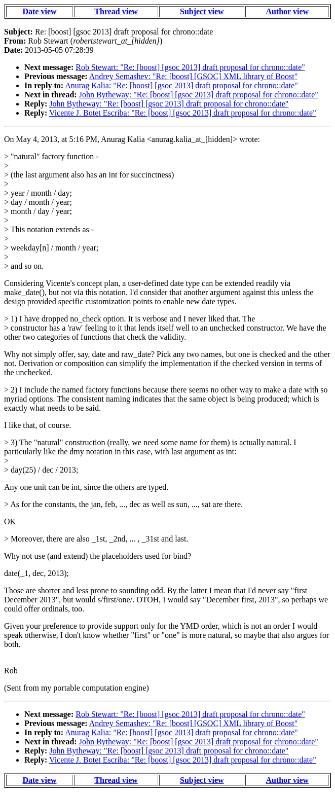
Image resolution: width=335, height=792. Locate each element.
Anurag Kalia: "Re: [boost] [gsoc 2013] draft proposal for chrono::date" (181, 85)
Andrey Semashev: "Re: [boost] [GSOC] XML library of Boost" (193, 76)
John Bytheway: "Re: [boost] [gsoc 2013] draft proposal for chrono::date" (198, 94)
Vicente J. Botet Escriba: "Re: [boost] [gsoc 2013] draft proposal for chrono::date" (182, 113)
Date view (39, 11)
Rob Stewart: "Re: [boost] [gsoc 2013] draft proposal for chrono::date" (190, 67)
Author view (287, 11)
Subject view (202, 11)
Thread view (115, 11)
